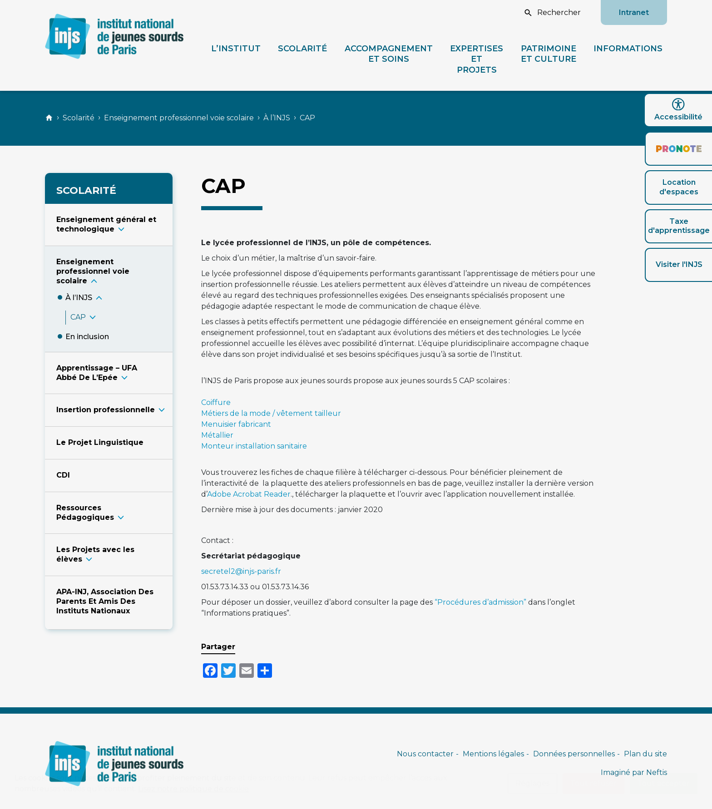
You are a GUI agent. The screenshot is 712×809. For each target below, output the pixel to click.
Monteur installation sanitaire (254, 446)
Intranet (634, 12)
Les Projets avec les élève (95, 554)
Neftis (656, 772)
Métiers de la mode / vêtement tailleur (271, 413)
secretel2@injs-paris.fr (241, 571)
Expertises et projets (476, 59)
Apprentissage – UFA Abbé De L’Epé (96, 373)
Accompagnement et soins (389, 54)
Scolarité (302, 48)
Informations (628, 48)
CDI (63, 475)
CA (78, 317)
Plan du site (645, 754)
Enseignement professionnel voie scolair (92, 271)
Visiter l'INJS (679, 264)
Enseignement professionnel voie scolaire (179, 117)
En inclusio (87, 336)
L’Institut (236, 48)
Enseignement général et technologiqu (106, 224)
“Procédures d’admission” (480, 602)
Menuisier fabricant (236, 424)
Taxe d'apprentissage (679, 226)
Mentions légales (493, 754)
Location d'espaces (678, 187)
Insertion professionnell (105, 409)
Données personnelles (574, 754)
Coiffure (216, 402)
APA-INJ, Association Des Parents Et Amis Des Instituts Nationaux (104, 601)
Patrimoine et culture (548, 54)
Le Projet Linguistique (99, 442)
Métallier (217, 435)
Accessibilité (678, 109)
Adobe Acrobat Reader (249, 494)
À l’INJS (276, 117)
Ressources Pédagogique (85, 512)
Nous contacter (425, 754)
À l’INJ (78, 297)
